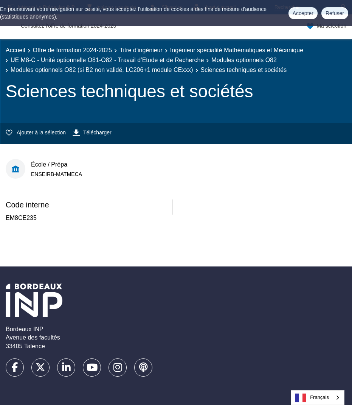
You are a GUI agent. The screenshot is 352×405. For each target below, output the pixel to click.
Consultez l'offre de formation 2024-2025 (68, 26)
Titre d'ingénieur (141, 50)
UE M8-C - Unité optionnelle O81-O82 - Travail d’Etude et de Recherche (107, 60)
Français (312, 397)
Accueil (15, 50)
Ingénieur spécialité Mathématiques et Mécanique (236, 50)
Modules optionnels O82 (244, 60)
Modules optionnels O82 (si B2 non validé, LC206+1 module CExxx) (102, 70)
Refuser (335, 13)
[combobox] (317, 397)
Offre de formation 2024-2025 (72, 50)
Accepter (303, 13)
